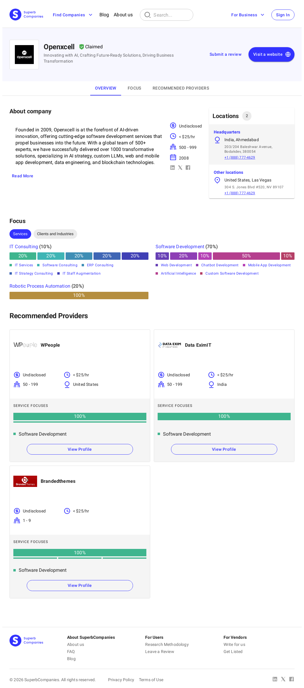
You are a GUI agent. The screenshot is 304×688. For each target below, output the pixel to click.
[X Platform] (283, 679)
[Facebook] (291, 679)
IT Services (24, 265)
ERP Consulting (100, 265)
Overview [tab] (105, 88)
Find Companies (73, 15)
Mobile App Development (269, 265)
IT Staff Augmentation (82, 273)
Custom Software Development (232, 273)
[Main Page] (26, 15)
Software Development (180, 246)
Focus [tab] (134, 88)
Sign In (283, 14)
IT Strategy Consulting (34, 273)
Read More (23, 175)
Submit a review (225, 54)
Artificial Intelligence (178, 273)
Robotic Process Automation (40, 286)
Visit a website (272, 55)
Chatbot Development (220, 265)
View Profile (80, 449)
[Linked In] (275, 679)
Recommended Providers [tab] (181, 88)
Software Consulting (59, 265)
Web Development (176, 265)
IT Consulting (24, 246)
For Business (248, 15)
